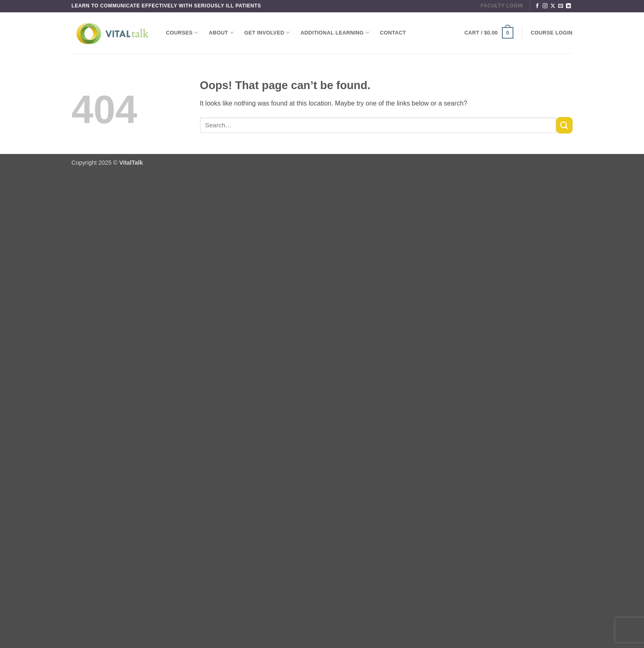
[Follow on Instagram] (545, 6)
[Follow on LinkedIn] (568, 6)
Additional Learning (335, 33)
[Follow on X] (552, 6)
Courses (182, 33)
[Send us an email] (560, 6)
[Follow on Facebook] (537, 6)
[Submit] (564, 125)
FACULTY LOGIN (502, 6)
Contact (393, 33)
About (221, 33)
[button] (489, 32)
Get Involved (267, 33)
